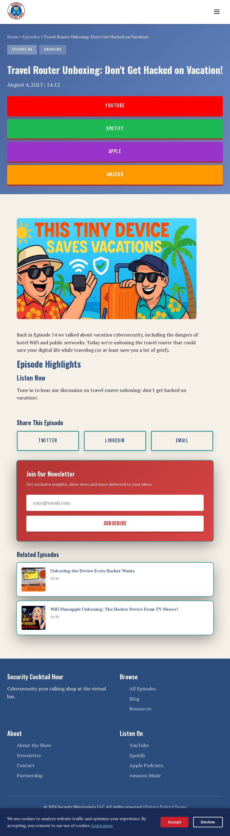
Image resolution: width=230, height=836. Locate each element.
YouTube (115, 105)
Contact (25, 765)
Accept (174, 822)
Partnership (30, 775)
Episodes (31, 37)
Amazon (115, 174)
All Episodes (142, 688)
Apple (115, 151)
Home (13, 37)
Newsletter (29, 755)
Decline (208, 822)
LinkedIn (115, 440)
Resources (140, 708)
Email (182, 440)
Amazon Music (145, 775)
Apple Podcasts (146, 765)
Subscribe (115, 523)
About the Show (34, 745)
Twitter (47, 440)
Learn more (102, 825)
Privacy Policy (158, 807)
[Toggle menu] (217, 12)
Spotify (115, 129)
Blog (134, 698)
